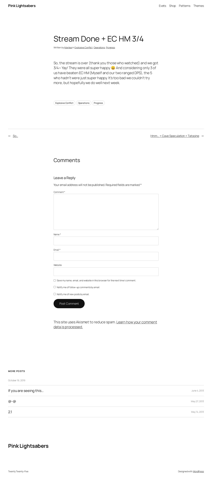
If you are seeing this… (26, 391)
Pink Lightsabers (21, 5)
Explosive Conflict (83, 47)
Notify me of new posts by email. (73, 294)
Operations (99, 47)
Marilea (68, 47)
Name (57, 234)
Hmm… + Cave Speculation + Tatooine (174, 136)
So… (15, 136)
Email (57, 249)
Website (58, 265)
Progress (110, 47)
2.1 (10, 412)
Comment (59, 192)
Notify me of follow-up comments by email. (78, 287)
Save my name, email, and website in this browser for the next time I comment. (96, 280)
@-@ (12, 401)
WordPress (198, 471)
